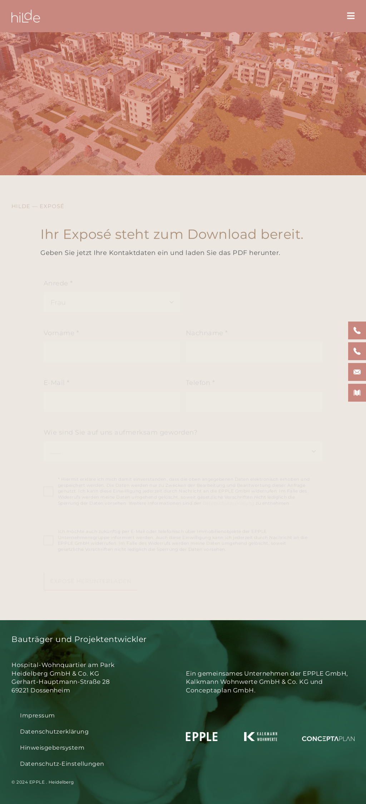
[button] (95, 764)
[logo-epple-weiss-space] (212, 735)
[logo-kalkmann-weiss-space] (270, 735)
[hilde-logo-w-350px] (25, 13)
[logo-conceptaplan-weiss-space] (328, 735)
